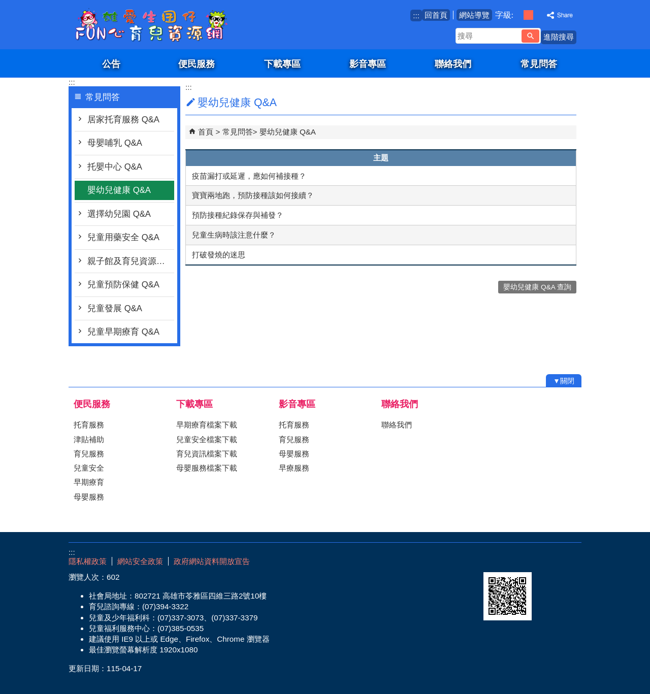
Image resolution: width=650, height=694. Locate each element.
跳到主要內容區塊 (5, 5)
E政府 (494, 559)
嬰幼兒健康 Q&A (119, 190)
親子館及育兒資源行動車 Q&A (130, 261)
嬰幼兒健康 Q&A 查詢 (537, 287)
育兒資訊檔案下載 (206, 453)
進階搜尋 (558, 36)
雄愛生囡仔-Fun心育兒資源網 (154, 25)
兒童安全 (89, 468)
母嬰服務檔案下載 (206, 468)
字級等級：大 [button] (539, 15)
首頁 (205, 131)
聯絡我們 (453, 63)
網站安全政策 (140, 561)
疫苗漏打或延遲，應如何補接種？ (249, 176)
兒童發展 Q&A (114, 308)
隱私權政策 (88, 561)
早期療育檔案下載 (206, 424)
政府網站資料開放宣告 (212, 561)
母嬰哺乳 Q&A (114, 143)
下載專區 (282, 63)
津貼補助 (89, 439)
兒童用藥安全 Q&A (123, 237)
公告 (111, 63)
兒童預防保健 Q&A (123, 284)
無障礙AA (544, 560)
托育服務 (89, 424)
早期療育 (89, 482)
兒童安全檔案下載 (206, 439)
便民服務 (196, 63)
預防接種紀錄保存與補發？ (237, 215)
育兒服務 (89, 453)
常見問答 (539, 63)
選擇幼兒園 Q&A (119, 214)
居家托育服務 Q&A (123, 119)
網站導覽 (474, 15)
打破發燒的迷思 (218, 254)
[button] (530, 36)
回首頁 (436, 15)
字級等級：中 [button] (528, 15)
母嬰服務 (89, 496)
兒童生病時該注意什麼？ (234, 234)
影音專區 (367, 63)
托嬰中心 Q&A (114, 167)
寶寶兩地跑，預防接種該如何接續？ (253, 195)
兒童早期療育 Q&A (123, 332)
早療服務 (294, 468)
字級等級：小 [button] (517, 15)
